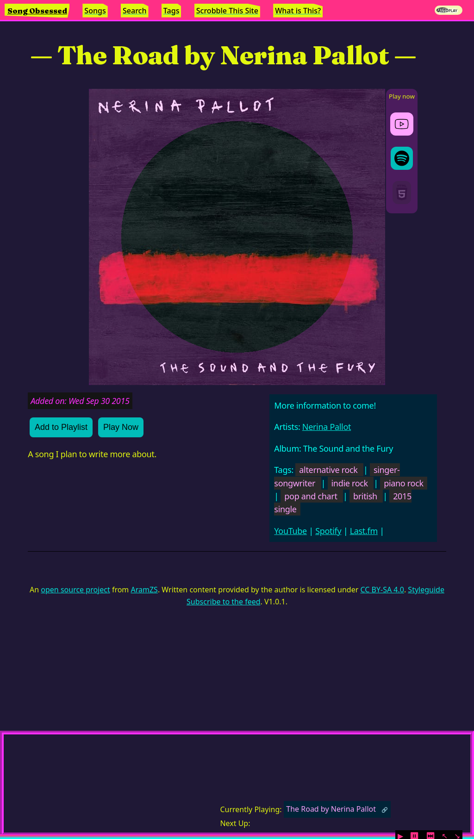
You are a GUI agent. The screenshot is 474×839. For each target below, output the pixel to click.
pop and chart (310, 496)
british (365, 496)
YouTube (290, 530)
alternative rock (328, 469)
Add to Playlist (61, 427)
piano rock (404, 483)
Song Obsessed (37, 10)
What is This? (298, 11)
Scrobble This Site (227, 11)
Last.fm (364, 530)
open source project (75, 589)
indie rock (349, 483)
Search (134, 11)
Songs (95, 11)
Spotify (328, 530)
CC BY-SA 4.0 (382, 589)
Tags (171, 11)
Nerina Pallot (326, 426)
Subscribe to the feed (223, 602)
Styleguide (426, 589)
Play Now (120, 427)
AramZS (144, 589)
